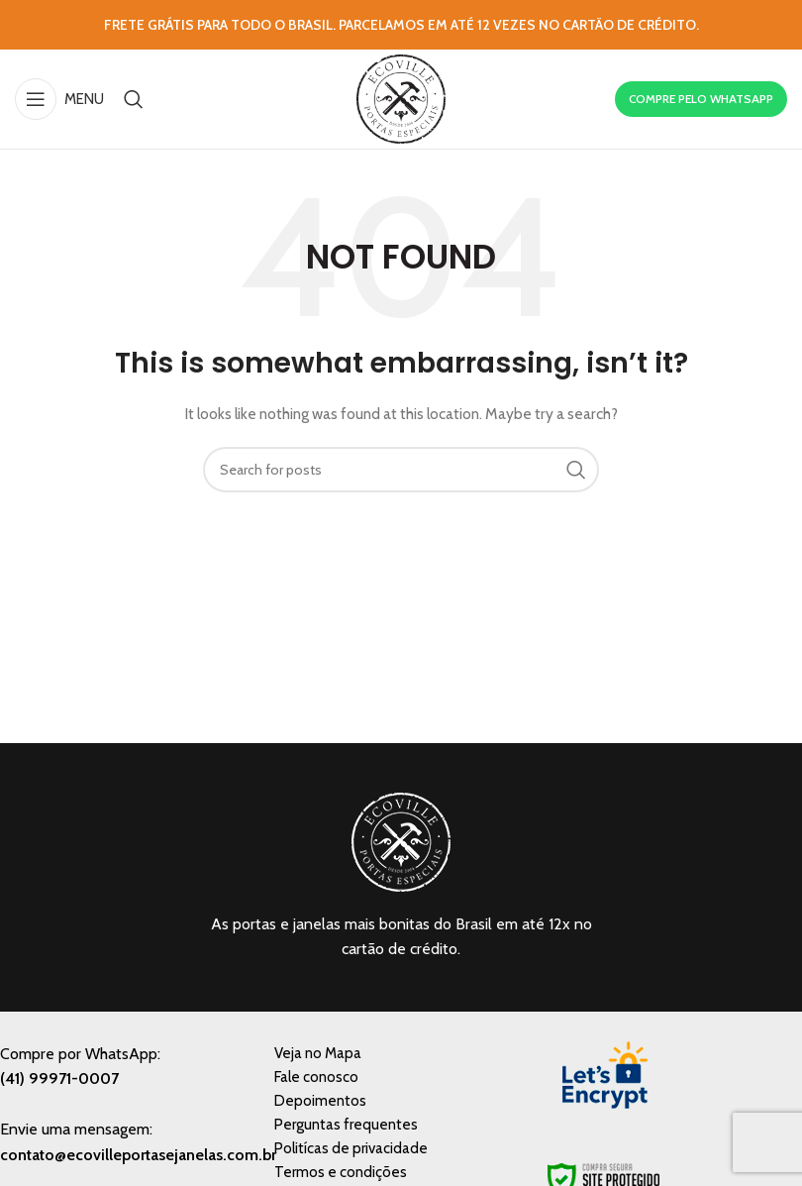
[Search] (133, 99)
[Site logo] (401, 97)
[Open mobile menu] (59, 99)
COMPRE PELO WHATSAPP (701, 98)
